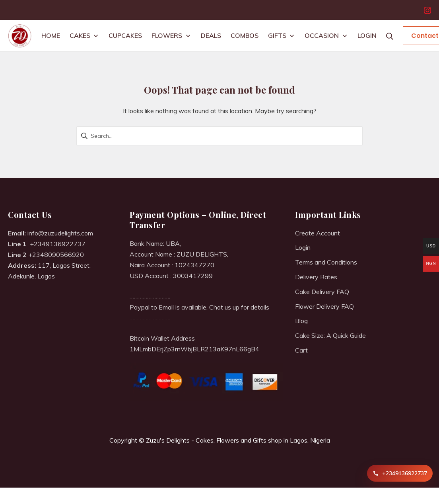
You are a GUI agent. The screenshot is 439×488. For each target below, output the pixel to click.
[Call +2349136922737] (400, 473)
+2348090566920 (56, 255)
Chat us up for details (239, 307)
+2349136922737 (57, 244)
